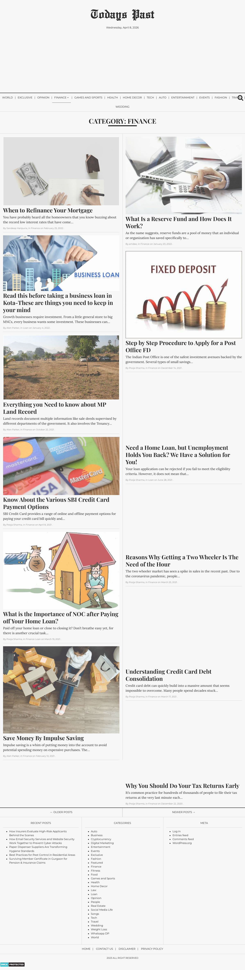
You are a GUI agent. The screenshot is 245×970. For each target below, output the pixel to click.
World (7, 97)
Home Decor (132, 97)
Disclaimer (127, 949)
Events (204, 97)
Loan (94, 894)
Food (94, 874)
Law (93, 890)
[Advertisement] (122, 62)
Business (97, 835)
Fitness (95, 870)
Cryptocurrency (101, 839)
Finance (60, 97)
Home (86, 949)
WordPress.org (182, 843)
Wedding (122, 106)
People (95, 902)
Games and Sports (88, 97)
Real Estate (98, 906)
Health (112, 97)
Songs (95, 914)
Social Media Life (102, 909)
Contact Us (104, 949)
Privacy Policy (152, 949)
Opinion (43, 97)
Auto (162, 97)
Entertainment (182, 97)
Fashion (221, 97)
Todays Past (122, 13)
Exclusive (25, 97)
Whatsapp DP (100, 933)
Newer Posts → (183, 812)
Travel (95, 921)
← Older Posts (61, 812)
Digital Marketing (102, 843)
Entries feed (180, 835)
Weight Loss (99, 929)
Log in (176, 831)
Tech (150, 97)
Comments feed (183, 839)
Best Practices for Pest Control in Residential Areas (42, 855)
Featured (97, 862)
